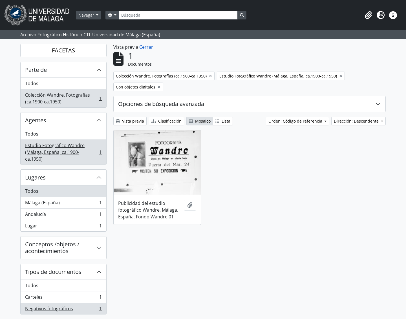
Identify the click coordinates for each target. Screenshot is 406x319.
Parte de (36, 70)
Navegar (86, 15)
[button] (368, 15)
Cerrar (146, 47)
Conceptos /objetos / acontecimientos (52, 247)
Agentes (35, 120)
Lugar (63, 226)
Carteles (63, 298)
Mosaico (200, 121)
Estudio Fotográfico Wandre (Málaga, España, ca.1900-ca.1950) (63, 152)
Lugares (35, 177)
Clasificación (166, 121)
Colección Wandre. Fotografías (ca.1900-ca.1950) (63, 98)
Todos (31, 83)
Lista (222, 121)
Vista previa (130, 121)
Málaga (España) (63, 204)
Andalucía (63, 215)
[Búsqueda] (178, 15)
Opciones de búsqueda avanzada (161, 104)
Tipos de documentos (53, 272)
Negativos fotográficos (63, 309)
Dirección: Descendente (357, 121)
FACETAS (63, 50)
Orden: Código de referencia (295, 121)
